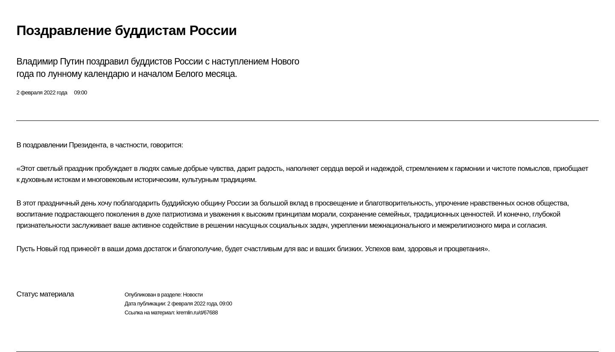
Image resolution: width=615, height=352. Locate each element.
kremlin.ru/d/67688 (197, 312)
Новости (192, 294)
